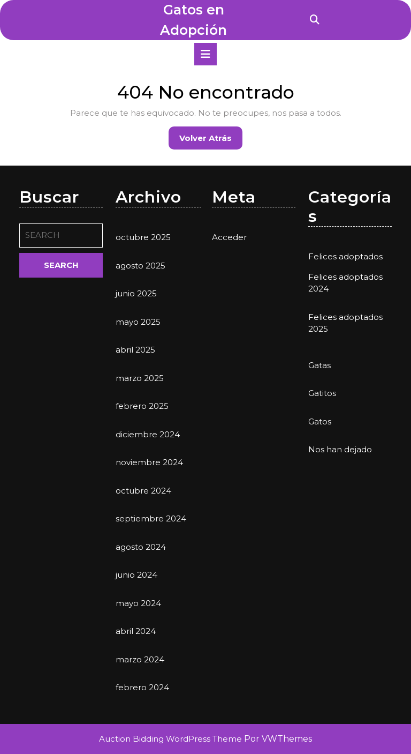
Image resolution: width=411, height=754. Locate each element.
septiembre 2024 (151, 518)
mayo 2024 (138, 603)
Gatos (319, 421)
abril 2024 (136, 631)
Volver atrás (210, 141)
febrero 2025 (142, 406)
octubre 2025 (143, 237)
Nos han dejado (340, 449)
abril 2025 (135, 350)
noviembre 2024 (149, 462)
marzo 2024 (140, 659)
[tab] (205, 54)
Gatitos (322, 393)
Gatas (319, 365)
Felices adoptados (345, 256)
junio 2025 (136, 293)
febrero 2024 (142, 687)
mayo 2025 (138, 322)
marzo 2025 (140, 378)
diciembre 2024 (148, 434)
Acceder (229, 237)
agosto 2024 (141, 547)
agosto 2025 (140, 265)
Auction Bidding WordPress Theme (171, 739)
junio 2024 (136, 575)
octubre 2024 (143, 491)
